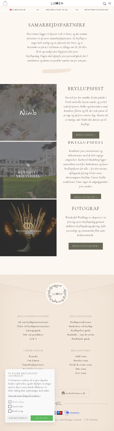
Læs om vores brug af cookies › (25, 395)
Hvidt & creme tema (81, 364)
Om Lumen (33, 360)
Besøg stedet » (85, 135)
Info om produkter (33, 334)
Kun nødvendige (19, 418)
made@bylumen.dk (74, 393)
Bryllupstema (81, 350)
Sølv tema (81, 368)
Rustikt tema (81, 360)
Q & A (33, 338)
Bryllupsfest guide (81, 330)
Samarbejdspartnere (33, 364)
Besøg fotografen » (85, 246)
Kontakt (33, 356)
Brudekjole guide (81, 338)
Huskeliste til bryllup (81, 326)
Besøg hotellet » (85, 197)
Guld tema (80, 356)
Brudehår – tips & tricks (80, 334)
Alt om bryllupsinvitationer (33, 322)
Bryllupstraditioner (80, 322)
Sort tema (80, 373)
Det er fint (43, 418)
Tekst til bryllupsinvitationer (33, 326)
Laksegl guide (33, 330)
